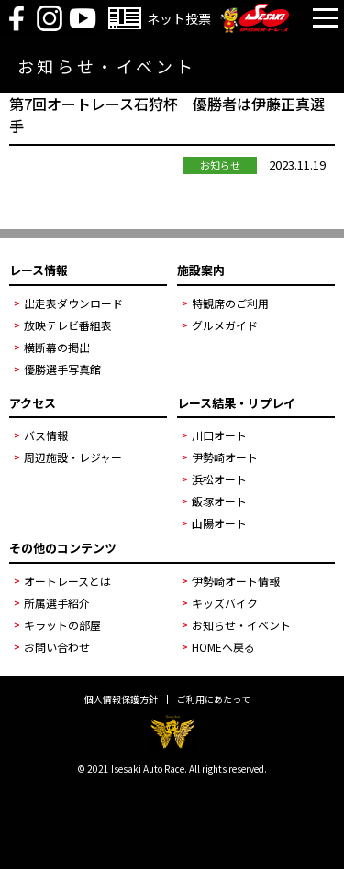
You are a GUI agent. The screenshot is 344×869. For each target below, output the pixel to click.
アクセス (32, 403)
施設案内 (201, 270)
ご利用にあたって (213, 699)
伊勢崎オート (225, 457)
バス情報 (46, 435)
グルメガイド (225, 325)
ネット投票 (179, 18)
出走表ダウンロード (73, 303)
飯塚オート (219, 501)
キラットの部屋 (62, 624)
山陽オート (219, 523)
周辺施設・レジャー (73, 457)
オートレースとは (67, 580)
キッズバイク (225, 602)
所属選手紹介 (57, 602)
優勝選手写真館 (62, 369)
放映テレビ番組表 (68, 325)
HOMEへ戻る (223, 646)
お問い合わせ (57, 646)
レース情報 (38, 270)
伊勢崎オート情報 (236, 580)
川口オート (219, 435)
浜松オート (219, 479)
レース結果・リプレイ (236, 403)
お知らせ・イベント (241, 624)
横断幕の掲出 (57, 347)
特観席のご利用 (230, 303)
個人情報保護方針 (121, 699)
